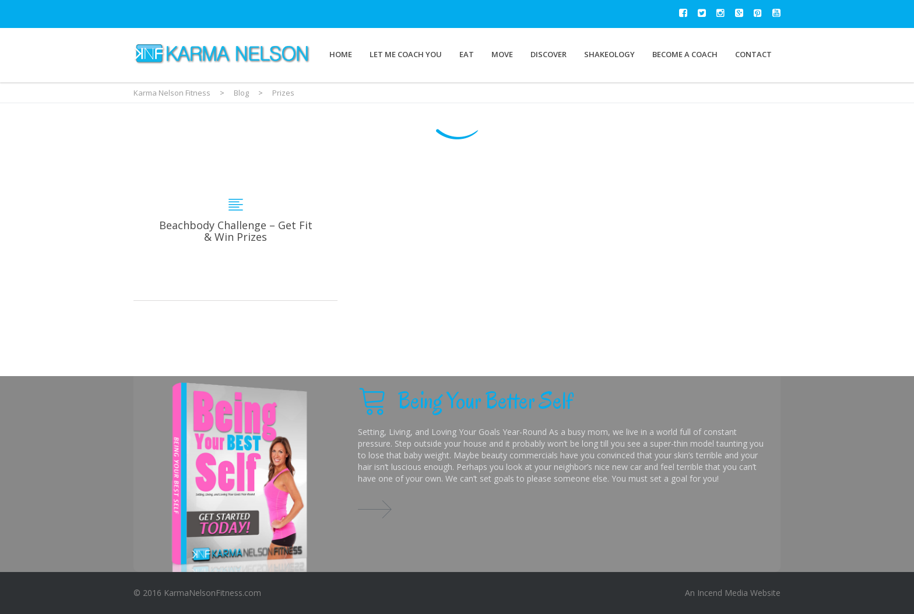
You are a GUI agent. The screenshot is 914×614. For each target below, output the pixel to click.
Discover (548, 54)
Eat (466, 54)
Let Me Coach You (406, 54)
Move (502, 54)
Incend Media (722, 592)
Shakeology (609, 54)
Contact (753, 54)
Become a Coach (685, 54)
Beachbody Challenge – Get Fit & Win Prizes (235, 230)
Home (340, 54)
